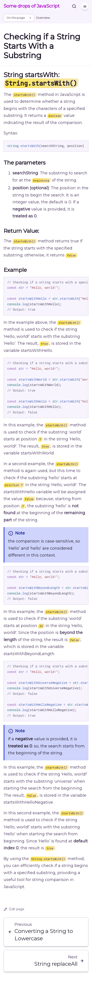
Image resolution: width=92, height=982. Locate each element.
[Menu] (84, 6)
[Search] (74, 6)
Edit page (14, 909)
